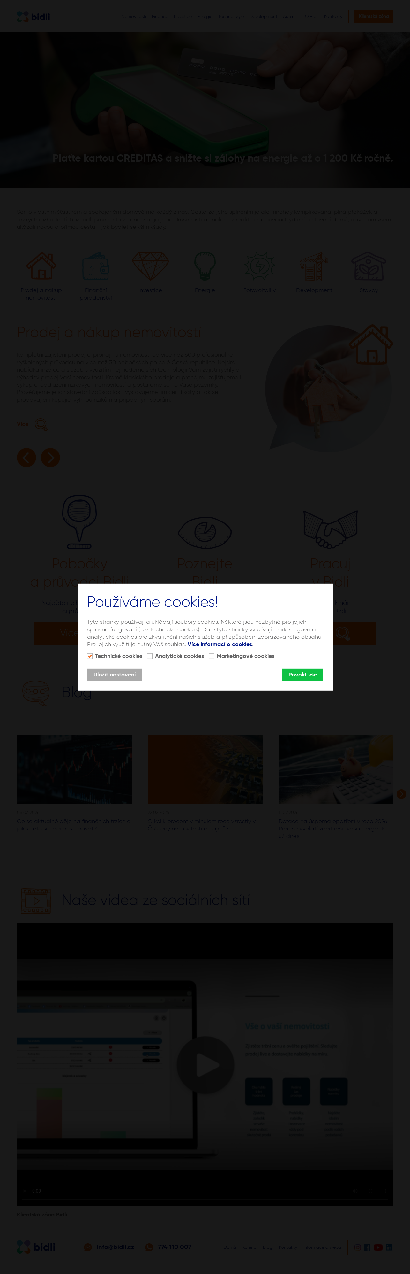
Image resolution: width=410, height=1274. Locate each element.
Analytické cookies (179, 656)
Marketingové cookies (245, 656)
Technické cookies (118, 656)
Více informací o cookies (220, 644)
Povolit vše (302, 675)
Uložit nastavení (114, 675)
